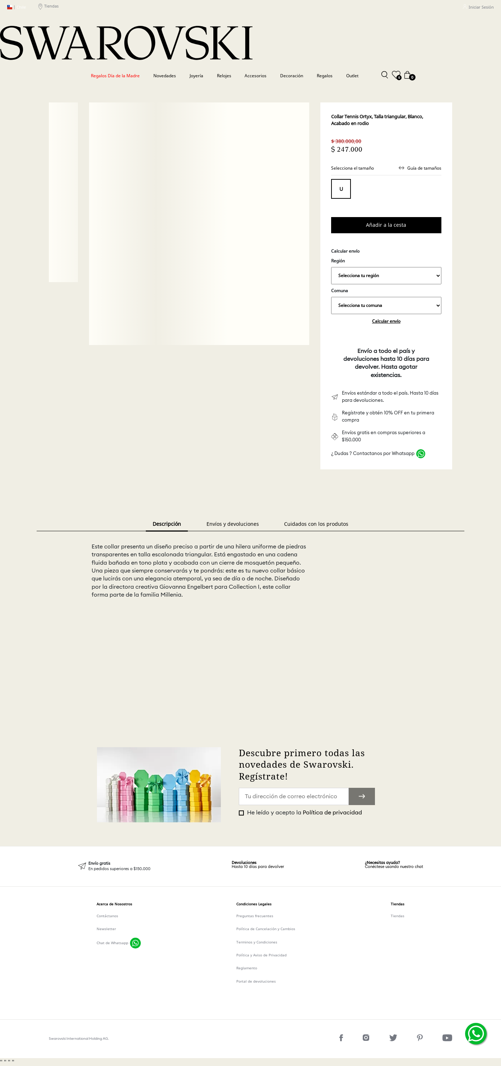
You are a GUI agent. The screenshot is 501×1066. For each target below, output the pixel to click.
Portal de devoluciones (256, 981)
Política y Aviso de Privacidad (261, 954)
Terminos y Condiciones (256, 942)
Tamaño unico (341, 189)
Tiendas (48, 7)
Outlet (352, 76)
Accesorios (255, 76)
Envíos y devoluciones (233, 523)
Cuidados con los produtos (316, 523)
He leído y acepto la (304, 812)
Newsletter (106, 928)
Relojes (224, 76)
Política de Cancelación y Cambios (265, 928)
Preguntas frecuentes (254, 915)
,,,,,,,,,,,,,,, (386, 275)
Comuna (386, 301)
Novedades (164, 76)
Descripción (167, 523)
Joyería (196, 76)
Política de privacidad (332, 812)
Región (386, 271)
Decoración (291, 76)
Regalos (325, 76)
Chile (16, 7)
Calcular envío (386, 321)
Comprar (386, 225)
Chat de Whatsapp (112, 942)
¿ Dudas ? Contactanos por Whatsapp (372, 453)
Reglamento (246, 967)
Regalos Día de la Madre (115, 76)
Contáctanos (107, 915)
